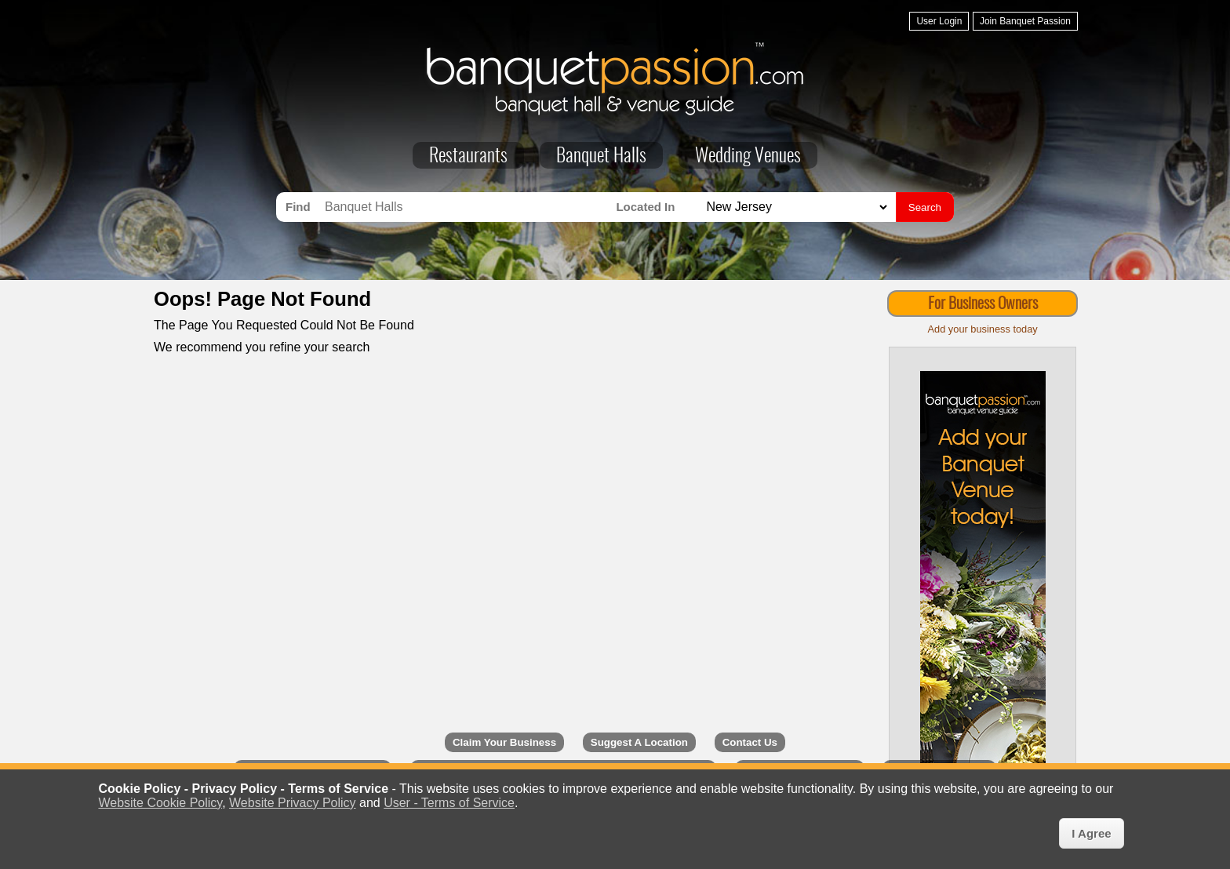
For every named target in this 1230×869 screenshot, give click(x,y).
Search (924, 207)
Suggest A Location (639, 742)
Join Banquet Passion (1025, 21)
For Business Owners (983, 304)
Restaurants (468, 156)
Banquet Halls (601, 156)
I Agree (1091, 833)
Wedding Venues (748, 156)
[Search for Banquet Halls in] (795, 207)
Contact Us (749, 742)
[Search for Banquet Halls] (466, 207)
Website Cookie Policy (160, 802)
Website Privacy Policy (292, 802)
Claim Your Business (504, 742)
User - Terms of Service (449, 802)
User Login (939, 21)
